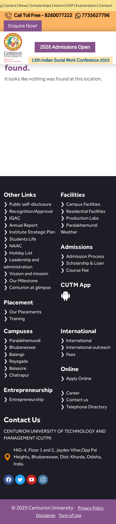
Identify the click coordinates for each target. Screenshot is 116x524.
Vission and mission (28, 273)
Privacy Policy (91, 508)
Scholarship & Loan (85, 263)
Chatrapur (19, 375)
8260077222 (58, 15)
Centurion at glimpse (30, 287)
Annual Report (23, 225)
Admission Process (85, 256)
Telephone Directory (86, 407)
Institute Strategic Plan (32, 232)
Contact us (77, 399)
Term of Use (69, 515)
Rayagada (18, 361)
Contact (105, 5)
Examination (86, 5)
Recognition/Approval (31, 211)
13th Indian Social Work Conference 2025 (71, 60)
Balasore (17, 368)
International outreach (88, 347)
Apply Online (78, 378)
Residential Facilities (85, 211)
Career (72, 393)
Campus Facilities (83, 204)
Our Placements (25, 312)
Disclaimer (46, 515)
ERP (70, 5)
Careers (10, 5)
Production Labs (82, 218)
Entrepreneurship (26, 399)
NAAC (15, 246)
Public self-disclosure (30, 204)
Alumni (59, 5)
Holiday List (20, 253)
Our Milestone (23, 280)
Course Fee (77, 270)
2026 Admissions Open (65, 47)
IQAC (14, 218)
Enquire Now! (22, 26)
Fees (70, 354)
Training (17, 318)
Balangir (17, 354)
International (79, 340)
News (23, 5)
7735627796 (96, 15)
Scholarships (40, 5)
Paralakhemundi (25, 340)
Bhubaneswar (22, 347)
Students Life (22, 239)
